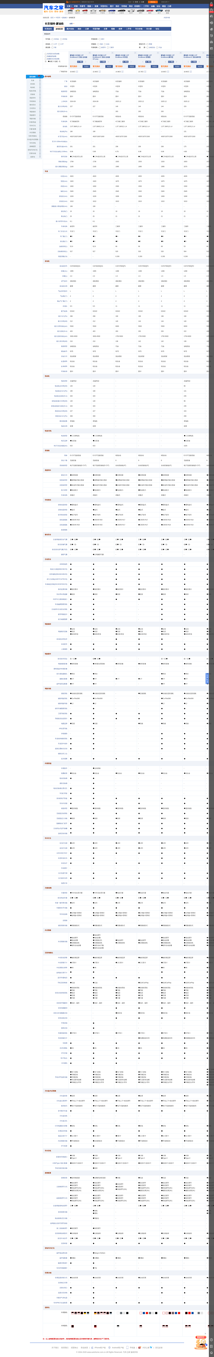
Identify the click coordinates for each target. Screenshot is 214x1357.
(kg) (62, 161)
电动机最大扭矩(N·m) (59, 406)
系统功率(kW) (61, 411)
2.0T (61, 44)
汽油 (159, 47)
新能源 (71, 11)
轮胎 (63, 520)
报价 (117, 6)
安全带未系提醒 (62, 594)
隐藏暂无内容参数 (52, 59)
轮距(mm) (63, 196)
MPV (140, 13)
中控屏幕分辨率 (62, 968)
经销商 (137, 6)
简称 (65, 455)
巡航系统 (64, 693)
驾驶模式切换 (62, 631)
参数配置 (59, 29)
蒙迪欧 (64, 18)
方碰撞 (62, 619)
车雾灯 (64, 868)
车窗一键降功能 (61, 903)
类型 (63, 480)
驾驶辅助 (62, 664)
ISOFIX (60, 599)
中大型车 (112, 13)
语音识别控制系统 (61, 993)
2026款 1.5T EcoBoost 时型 (122, 56)
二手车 (146, 6)
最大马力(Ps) (62, 316)
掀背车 (102, 47)
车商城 (124, 6)
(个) (63, 236)
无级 (100, 44)
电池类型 (64, 436)
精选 (164, 6)
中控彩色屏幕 (62, 958)
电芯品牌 (64, 441)
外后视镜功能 (62, 941)
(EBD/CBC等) (58, 569)
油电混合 (151, 47)
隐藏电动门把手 (62, 823)
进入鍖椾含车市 (74, 2)
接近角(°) (64, 211)
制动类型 (62, 515)
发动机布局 (63, 286)
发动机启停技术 (62, 639)
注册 (142, 2)
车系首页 (48, 29)
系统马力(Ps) (61, 416)
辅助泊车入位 (62, 754)
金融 (153, 6)
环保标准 (64, 96)
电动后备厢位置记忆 (60, 788)
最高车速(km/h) (62, 146)
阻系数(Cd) (62, 256)
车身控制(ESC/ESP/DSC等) (56, 584)
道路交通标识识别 (61, 749)
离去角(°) (64, 216)
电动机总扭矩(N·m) (60, 396)
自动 (106, 44)
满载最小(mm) (59, 206)
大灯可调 (62, 873)
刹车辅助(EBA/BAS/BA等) (58, 574)
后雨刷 (65, 920)
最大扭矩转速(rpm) (60, 336)
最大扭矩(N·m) (62, 111)
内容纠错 (167, 18)
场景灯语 (64, 883)
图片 (112, 6)
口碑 (169, 6)
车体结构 (64, 495)
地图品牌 (64, 723)
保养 (120, 29)
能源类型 (64, 91)
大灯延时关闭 (62, 878)
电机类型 (64, 381)
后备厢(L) (62, 251)
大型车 (121, 13)
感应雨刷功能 (62, 925)
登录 (136, 2)
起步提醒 (64, 759)
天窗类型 (64, 893)
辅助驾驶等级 (62, 703)
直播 (96, 6)
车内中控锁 (63, 803)
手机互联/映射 (62, 983)
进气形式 (64, 281)
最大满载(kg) (61, 166)
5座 (54, 47)
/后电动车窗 (62, 898)
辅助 (64, 733)
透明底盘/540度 (60, 669)
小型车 (85, 13)
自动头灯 (64, 863)
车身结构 (64, 121)
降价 (131, 6)
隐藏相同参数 (50, 56)
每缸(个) (62, 301)
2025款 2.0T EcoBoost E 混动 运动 (78, 56)
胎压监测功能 (62, 589)
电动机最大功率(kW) (59, 401)
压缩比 (65, 306)
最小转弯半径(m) (61, 221)
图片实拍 (70, 29)
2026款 (55, 39)
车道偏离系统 (61, 604)
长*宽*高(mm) (62, 136)
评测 (76, 6)
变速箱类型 (63, 465)
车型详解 (96, 29)
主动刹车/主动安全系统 (59, 609)
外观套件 (64, 768)
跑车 (149, 13)
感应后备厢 (63, 783)
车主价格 (138, 29)
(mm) (64, 176)
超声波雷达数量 (62, 684)
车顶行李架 (63, 793)
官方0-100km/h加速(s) (59, 141)
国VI (101, 39)
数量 (63, 679)
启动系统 (62, 813)
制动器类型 (62, 505)
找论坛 (153, 2)
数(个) (63, 296)
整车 (64, 156)
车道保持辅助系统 (61, 738)
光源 (63, 843)
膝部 (64, 554)
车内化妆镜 (63, 914)
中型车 (102, 13)
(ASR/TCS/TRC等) (57, 579)
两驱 (149, 44)
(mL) (64, 271)
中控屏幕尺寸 (62, 963)
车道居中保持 (62, 744)
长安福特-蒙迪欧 (54, 23)
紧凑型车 (93, 13)
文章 (69, 6)
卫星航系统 (62, 713)
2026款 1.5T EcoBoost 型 (167, 56)
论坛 (158, 6)
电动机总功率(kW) (61, 386)
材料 (64, 361)
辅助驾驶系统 (62, 698)
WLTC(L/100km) (58, 151)
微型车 (77, 13)
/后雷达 (62, 659)
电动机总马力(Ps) (61, 391)
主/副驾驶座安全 (60, 539)
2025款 (63, 39)
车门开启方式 (62, 231)
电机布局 (64, 426)
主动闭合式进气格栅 (60, 828)
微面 (167, 13)
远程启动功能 (62, 833)
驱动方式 (64, 475)
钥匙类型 (64, 808)
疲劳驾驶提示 (62, 614)
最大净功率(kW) (61, 341)
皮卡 (159, 13)
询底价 (86, 66)
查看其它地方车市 (88, 2)
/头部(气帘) (59, 549)
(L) (63, 246)
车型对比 (104, 6)
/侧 (62, 544)
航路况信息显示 (61, 718)
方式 (64, 356)
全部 (71, 24)
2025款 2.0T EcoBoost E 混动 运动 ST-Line (101, 57)
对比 (80, 62)
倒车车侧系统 (61, 708)
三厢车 (110, 47)
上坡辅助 (64, 649)
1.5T (54, 44)
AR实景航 (63, 728)
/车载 (62, 978)
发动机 (65, 126)
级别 (65, 86)
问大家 (149, 29)
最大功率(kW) (62, 106)
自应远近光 (62, 858)
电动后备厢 (63, 778)
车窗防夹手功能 (62, 908)
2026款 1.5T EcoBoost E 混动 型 (192, 56)
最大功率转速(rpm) (60, 326)
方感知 (62, 674)
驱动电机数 (63, 421)
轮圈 (64, 773)
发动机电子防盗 (62, 798)
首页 (52, 18)
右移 (87, 62)
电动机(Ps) (63, 131)
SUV (131, 13)
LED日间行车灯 (62, 853)
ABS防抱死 (63, 564)
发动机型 (63, 266)
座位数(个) (63, 241)
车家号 (82, 6)
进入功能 (62, 818)
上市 (64, 101)
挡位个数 (64, 460)
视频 (90, 6)
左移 (95, 62)
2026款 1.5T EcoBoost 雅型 (145, 56)
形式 (62, 291)
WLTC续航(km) (60, 446)
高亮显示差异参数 (52, 54)
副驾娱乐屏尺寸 (62, 973)
